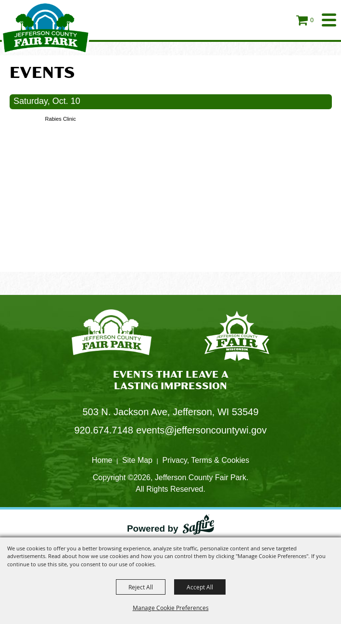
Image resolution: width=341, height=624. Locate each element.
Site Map (137, 460)
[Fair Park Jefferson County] (236, 337)
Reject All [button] (140, 587)
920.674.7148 (104, 430)
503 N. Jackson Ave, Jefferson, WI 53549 (170, 412)
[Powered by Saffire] (198, 526)
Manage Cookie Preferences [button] (171, 607)
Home (102, 460)
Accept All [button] (200, 587)
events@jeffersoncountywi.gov (201, 430)
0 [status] (312, 20)
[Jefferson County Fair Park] (45, 27)
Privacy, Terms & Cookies (205, 460)
